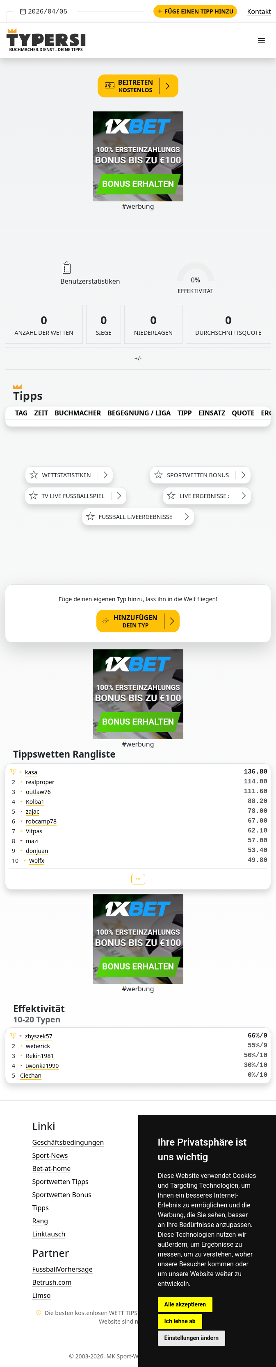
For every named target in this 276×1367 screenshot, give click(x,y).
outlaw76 (38, 792)
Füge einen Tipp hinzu (195, 11)
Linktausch (49, 1233)
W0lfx (36, 860)
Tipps (40, 1207)
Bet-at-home (51, 1168)
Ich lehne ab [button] (180, 1321)
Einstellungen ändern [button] (191, 1338)
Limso (41, 1295)
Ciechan (30, 1075)
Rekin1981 (40, 1056)
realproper (40, 782)
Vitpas (34, 831)
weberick (38, 1046)
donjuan (37, 851)
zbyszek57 (38, 1036)
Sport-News (50, 1155)
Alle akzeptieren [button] (185, 1304)
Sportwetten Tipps (60, 1181)
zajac (32, 811)
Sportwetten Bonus (61, 1194)
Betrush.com (52, 1282)
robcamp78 (41, 821)
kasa (31, 772)
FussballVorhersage (62, 1269)
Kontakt (259, 11)
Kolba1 (35, 801)
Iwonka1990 (42, 1065)
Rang (40, 1220)
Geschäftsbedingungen (68, 1142)
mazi (32, 841)
